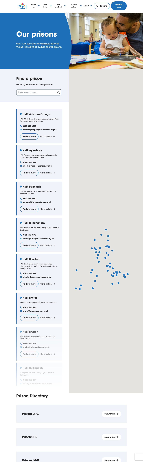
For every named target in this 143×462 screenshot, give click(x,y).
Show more (111, 414)
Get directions (47, 136)
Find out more (29, 136)
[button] (106, 229)
